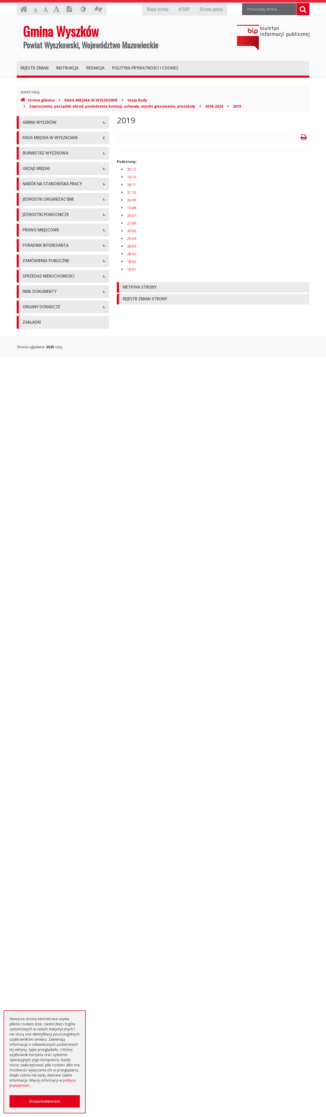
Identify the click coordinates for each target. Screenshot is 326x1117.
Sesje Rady (137, 100)
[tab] (213, 287)
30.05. (132, 230)
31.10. (132, 192)
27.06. (132, 223)
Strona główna (38, 100)
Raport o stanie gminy (41, 280)
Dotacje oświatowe (39, 954)
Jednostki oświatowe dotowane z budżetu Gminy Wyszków (57, 992)
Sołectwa (30, 492)
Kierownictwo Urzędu (40, 330)
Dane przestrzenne (38, 622)
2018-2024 (214, 106)
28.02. (132, 253)
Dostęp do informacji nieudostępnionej (55, 891)
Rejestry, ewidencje (39, 834)
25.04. (132, 238)
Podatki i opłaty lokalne (42, 576)
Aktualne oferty (35, 795)
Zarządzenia (33, 246)
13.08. (132, 207)
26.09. (132, 200)
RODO (28, 977)
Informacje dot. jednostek (44, 515)
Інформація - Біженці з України (49, 1005)
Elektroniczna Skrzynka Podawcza (51, 672)
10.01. (132, 269)
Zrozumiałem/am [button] (44, 1101)
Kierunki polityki (35, 857)
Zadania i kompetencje (42, 234)
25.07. (132, 215)
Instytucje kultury (37, 442)
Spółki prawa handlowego (44, 453)
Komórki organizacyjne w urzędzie (51, 342)
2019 (237, 106)
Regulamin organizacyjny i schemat (52, 319)
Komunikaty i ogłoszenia (43, 903)
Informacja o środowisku (43, 868)
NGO (27, 915)
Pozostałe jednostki (39, 465)
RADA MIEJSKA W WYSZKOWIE (91, 100)
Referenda (31, 611)
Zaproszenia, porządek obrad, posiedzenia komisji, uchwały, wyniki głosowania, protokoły (112, 106)
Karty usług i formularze (42, 661)
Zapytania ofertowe (39, 757)
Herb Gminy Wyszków (41, 146)
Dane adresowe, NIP (40, 307)
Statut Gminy (33, 542)
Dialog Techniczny (38, 734)
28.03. (132, 246)
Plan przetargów (36, 745)
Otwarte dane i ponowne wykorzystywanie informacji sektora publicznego (58, 941)
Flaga (27, 157)
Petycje (29, 926)
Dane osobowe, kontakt (43, 223)
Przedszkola (33, 430)
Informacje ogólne (38, 134)
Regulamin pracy (36, 353)
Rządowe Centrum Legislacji (46, 684)
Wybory (29, 599)
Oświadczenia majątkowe (44, 880)
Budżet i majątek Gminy (42, 565)
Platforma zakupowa (40, 768)
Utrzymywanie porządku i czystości (52, 588)
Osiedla (29, 503)
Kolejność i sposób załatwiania (48, 649)
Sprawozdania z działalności (46, 257)
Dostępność (33, 180)
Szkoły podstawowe (39, 419)
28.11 (131, 184)
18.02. (132, 261)
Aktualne (30, 711)
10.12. (132, 177)
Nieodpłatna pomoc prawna (46, 966)
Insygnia (29, 169)
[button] (213, 287)
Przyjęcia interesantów (41, 269)
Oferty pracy (33, 380)
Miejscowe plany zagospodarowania (53, 553)
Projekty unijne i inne (40, 845)
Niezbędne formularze (41, 392)
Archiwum (31, 722)
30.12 (131, 169)
